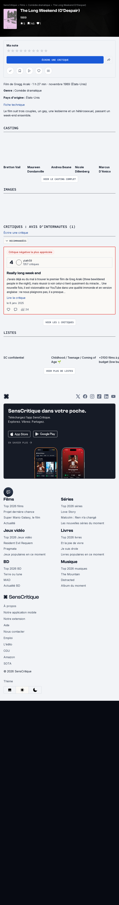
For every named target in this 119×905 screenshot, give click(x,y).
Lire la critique (16, 298)
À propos (10, 606)
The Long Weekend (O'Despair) (69, 5)
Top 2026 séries (71, 506)
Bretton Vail (12, 167)
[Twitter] (78, 397)
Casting (11, 128)
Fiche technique (14, 104)
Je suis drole (69, 548)
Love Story (68, 512)
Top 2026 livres (71, 537)
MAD (7, 580)
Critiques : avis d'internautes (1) (40, 226)
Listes (10, 332)
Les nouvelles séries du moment (82, 523)
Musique (69, 561)
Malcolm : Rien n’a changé (78, 517)
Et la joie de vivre (72, 543)
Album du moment (73, 585)
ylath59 (27, 260)
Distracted (67, 580)
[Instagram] (92, 397)
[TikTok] (99, 397)
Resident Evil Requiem (18, 543)
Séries (67, 499)
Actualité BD (12, 585)
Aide (6, 625)
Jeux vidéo (14, 530)
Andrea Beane (61, 167)
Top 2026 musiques (74, 568)
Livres (67, 530)
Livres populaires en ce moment (82, 554)
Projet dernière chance (19, 512)
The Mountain (70, 574)
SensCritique (10, 5)
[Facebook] (85, 397)
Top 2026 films (13, 506)
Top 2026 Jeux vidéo (18, 537)
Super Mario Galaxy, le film (22, 517)
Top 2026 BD (12, 568)
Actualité (9, 523)
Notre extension (14, 619)
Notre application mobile (20, 612)
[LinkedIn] (106, 397)
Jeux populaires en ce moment (24, 554)
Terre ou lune (13, 574)
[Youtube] (113, 397)
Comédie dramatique (39, 5)
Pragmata (10, 548)
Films (22, 5)
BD (6, 561)
